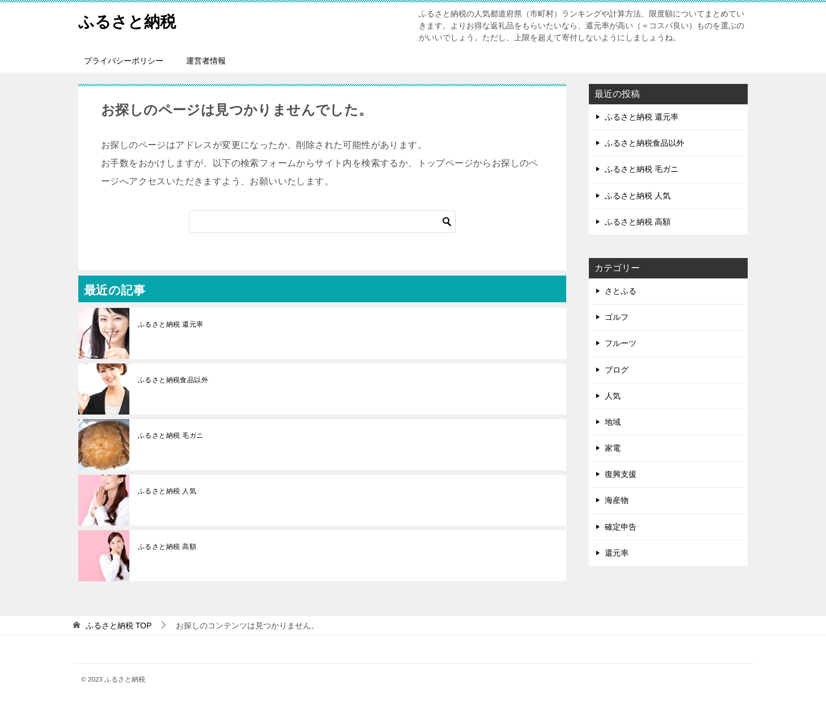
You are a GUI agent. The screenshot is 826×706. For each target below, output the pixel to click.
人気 (613, 395)
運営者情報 (206, 60)
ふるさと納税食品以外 (173, 380)
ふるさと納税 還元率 (170, 324)
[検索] (322, 221)
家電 (613, 448)
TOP (118, 625)
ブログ (617, 369)
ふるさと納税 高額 (167, 547)
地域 (613, 421)
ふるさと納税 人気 (167, 491)
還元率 (617, 552)
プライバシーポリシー (123, 60)
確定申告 (621, 526)
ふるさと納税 (130, 19)
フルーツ (621, 343)
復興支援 (621, 474)
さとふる (621, 290)
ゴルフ (617, 317)
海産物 (617, 500)
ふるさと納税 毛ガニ (170, 435)
